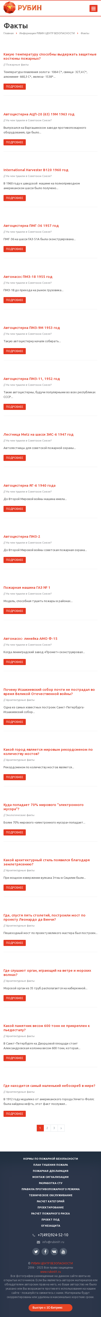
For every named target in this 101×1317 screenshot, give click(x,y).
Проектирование (50, 1207)
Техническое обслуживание (50, 1195)
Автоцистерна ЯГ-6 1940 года (30, 485)
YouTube (63, 1252)
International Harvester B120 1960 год (36, 170)
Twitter (36, 1252)
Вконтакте (54, 1251)
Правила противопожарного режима (51, 1189)
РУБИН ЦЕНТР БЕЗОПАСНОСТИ (52, 1263)
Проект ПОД (50, 1219)
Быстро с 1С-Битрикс (48, 1307)
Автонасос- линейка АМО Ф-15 (30, 638)
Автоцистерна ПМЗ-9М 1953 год (32, 328)
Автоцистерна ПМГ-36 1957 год (31, 226)
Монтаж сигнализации (50, 1177)
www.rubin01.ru (50, 1271)
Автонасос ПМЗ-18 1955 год (28, 277)
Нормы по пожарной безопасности (50, 1158)
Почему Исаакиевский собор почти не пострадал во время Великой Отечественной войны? (49, 692)
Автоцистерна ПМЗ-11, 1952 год (32, 379)
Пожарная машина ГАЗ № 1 (27, 587)
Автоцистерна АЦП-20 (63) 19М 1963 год (39, 114)
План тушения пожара (50, 1164)
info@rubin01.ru (53, 1241)
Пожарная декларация (50, 1171)
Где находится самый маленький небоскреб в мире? (49, 1086)
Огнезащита (50, 1225)
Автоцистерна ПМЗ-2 (22, 536)
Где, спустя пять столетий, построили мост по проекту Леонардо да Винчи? (45, 917)
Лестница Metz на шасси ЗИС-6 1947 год (39, 434)
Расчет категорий (50, 1201)
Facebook (45, 1252)
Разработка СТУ (50, 1183)
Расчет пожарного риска (50, 1213)
